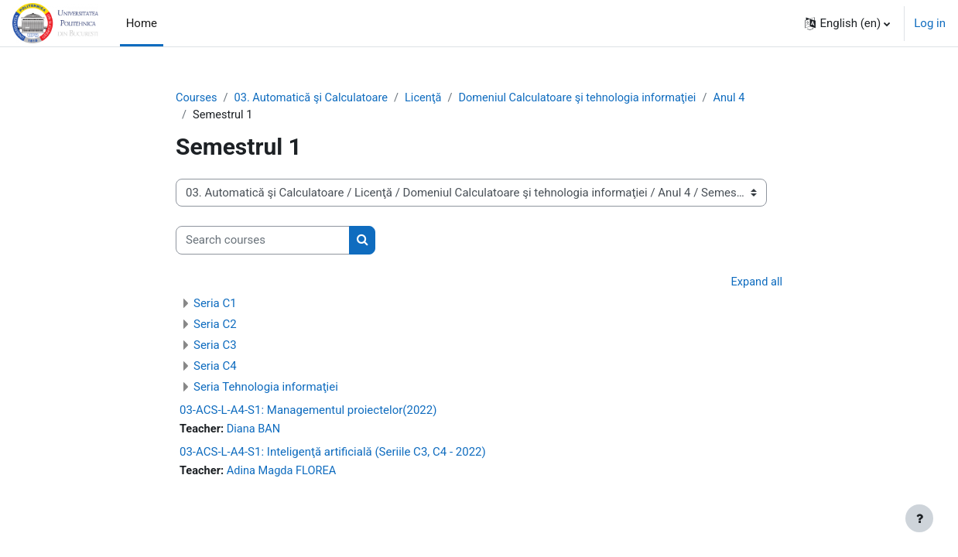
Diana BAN (256, 431)
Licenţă (430, 98)
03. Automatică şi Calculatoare (314, 98)
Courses (197, 98)
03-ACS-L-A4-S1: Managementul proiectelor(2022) (308, 412)
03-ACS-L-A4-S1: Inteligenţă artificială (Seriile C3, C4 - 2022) (333, 454)
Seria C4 (215, 367)
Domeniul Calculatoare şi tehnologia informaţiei (588, 98)
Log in (930, 23)
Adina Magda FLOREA (284, 473)
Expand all (756, 283)
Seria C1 (215, 305)
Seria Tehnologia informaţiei (265, 388)
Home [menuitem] (141, 23)
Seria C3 (215, 347)
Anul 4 (743, 98)
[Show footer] (919, 518)
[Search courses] (263, 241)
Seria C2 (215, 326)
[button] (847, 23)
